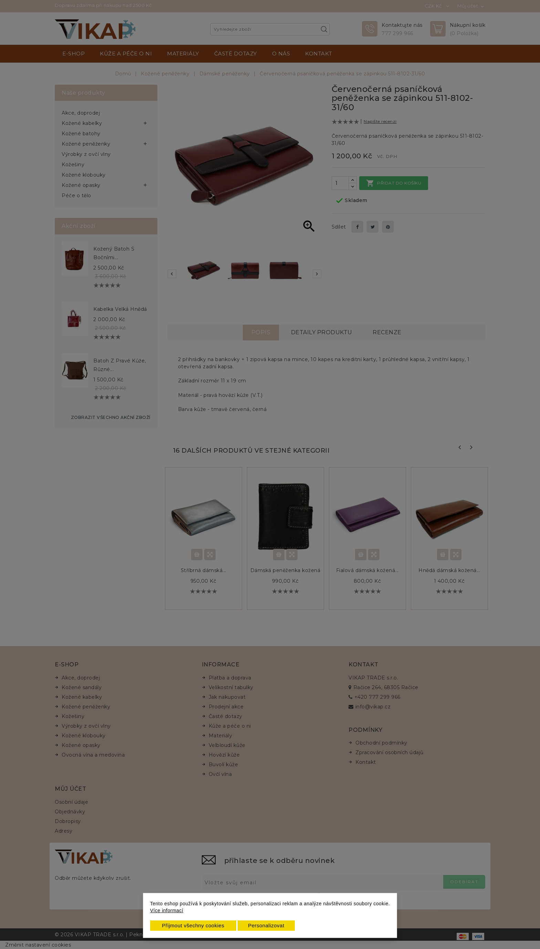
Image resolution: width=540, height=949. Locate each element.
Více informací (166, 910)
